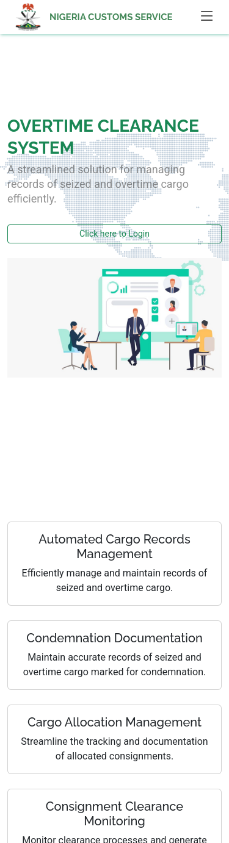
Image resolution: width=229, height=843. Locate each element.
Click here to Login (114, 234)
